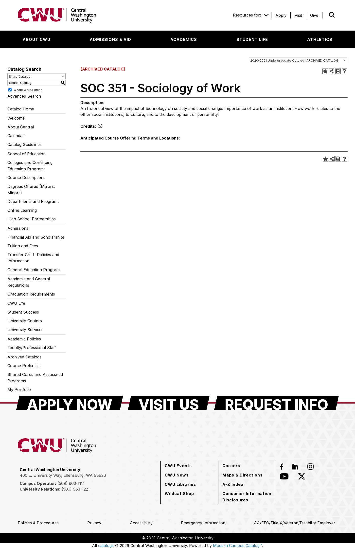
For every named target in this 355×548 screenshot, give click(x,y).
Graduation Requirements (31, 294)
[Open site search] (331, 14)
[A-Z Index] (233, 484)
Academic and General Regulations (28, 282)
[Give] (314, 15)
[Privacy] (94, 523)
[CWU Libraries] (180, 484)
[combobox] (298, 60)
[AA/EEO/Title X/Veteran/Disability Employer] (294, 523)
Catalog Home (20, 108)
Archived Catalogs (24, 356)
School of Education (26, 153)
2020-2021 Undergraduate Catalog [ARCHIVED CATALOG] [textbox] (294, 60)
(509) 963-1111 (71, 483)
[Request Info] (276, 403)
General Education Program (33, 269)
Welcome (16, 118)
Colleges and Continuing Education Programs (30, 165)
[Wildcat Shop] (179, 493)
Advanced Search (24, 96)
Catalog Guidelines (24, 144)
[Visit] (298, 15)
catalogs (106, 545)
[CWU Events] (178, 465)
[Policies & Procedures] (38, 523)
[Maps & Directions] (242, 475)
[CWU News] (177, 475)
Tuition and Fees (22, 245)
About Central (20, 126)
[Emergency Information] (203, 523)
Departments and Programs (33, 201)
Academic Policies (24, 338)
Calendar (15, 135)
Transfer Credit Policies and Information (33, 258)
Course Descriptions (26, 177)
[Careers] (231, 465)
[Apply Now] (70, 403)
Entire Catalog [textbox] (20, 76)
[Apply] (280, 15)
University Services (25, 329)
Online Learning (22, 210)
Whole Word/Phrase (28, 89)
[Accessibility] (141, 523)
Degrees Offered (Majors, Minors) (31, 189)
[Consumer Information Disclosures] (247, 496)
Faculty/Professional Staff (31, 347)
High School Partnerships (31, 218)
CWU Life (16, 303)
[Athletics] (319, 39)
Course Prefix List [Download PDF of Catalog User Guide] (24, 365)
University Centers (24, 320)
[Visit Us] (168, 403)
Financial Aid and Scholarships (36, 237)
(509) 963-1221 (76, 489)
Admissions (17, 228)
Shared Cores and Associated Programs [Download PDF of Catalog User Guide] (35, 377)
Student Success (23, 312)
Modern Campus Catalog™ (237, 545)
